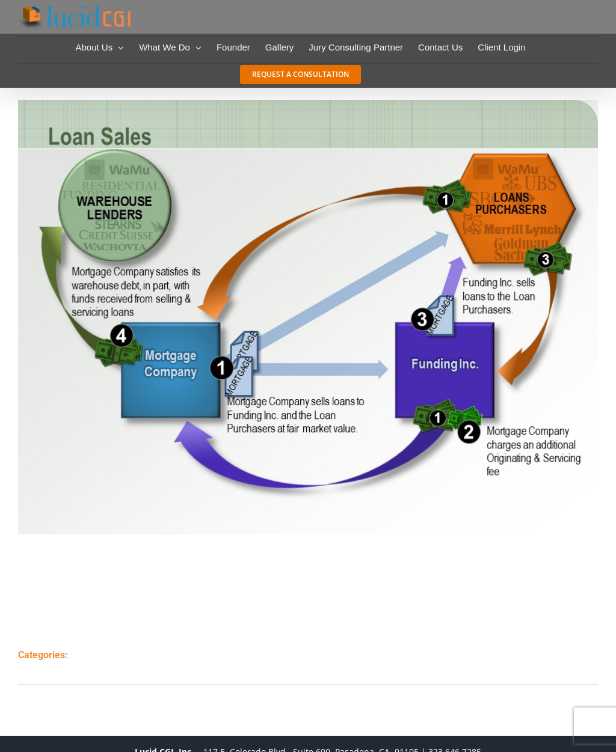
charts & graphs (123, 654)
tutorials (106, 667)
